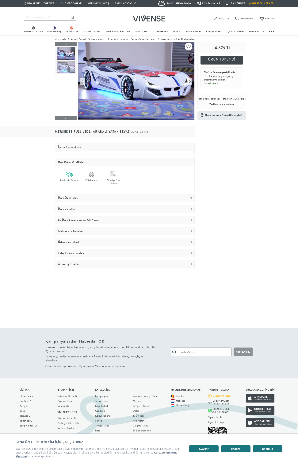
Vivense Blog (64, 401)
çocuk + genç (236, 31)
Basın (23, 410)
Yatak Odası (142, 31)
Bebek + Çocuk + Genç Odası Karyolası (133, 38)
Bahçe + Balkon (141, 405)
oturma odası (91, 31)
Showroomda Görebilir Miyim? (224, 115)
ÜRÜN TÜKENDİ (221, 59)
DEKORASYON (256, 31)
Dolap (136, 410)
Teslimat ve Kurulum (221, 104)
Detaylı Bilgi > (211, 83)
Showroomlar (27, 396)
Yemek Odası (102, 425)
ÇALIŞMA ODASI (214, 31)
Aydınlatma (139, 420)
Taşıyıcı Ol (25, 415)
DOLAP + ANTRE (193, 31)
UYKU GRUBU (161, 31)
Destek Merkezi (221, 395)
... (271, 30)
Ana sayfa (61, 38)
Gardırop (100, 410)
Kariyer (24, 405)
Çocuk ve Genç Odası (145, 396)
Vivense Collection (67, 418)
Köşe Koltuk (101, 405)
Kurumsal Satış (65, 428)
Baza (97, 430)
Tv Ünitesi (138, 415)
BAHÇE (176, 31)
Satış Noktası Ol (126, 3)
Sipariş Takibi (215, 417)
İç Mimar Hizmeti (67, 396)
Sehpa (98, 420)
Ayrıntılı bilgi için (85, 366)
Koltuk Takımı (102, 415)
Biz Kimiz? (25, 401)
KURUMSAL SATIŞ (98, 3)
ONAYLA (243, 351)
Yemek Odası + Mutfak (117, 31)
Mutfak (137, 401)
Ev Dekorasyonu (142, 430)
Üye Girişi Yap (216, 422)
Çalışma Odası (140, 425)
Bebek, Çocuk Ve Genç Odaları (89, 38)
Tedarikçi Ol (26, 420)
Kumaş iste (63, 405)
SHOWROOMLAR (71, 3)
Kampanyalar (102, 396)
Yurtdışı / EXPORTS (68, 423)
